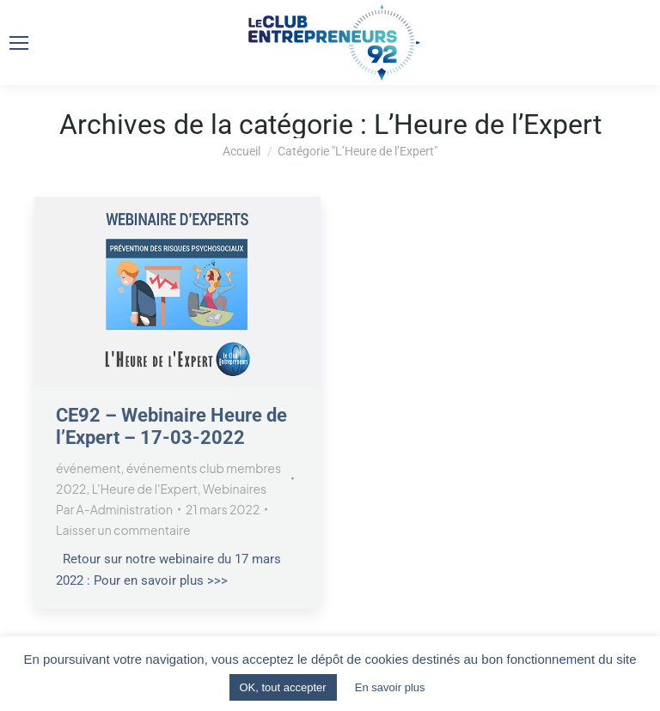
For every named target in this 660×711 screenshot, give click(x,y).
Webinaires (234, 488)
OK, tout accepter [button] (283, 687)
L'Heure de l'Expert (145, 488)
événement (88, 468)
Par (114, 509)
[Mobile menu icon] (19, 43)
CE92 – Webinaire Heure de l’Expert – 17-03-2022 (171, 426)
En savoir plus (390, 687)
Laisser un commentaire (123, 530)
